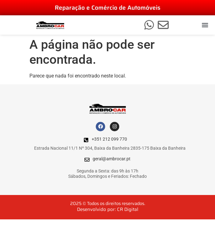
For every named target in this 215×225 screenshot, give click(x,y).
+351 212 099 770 (109, 139)
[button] (205, 25)
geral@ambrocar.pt (112, 159)
